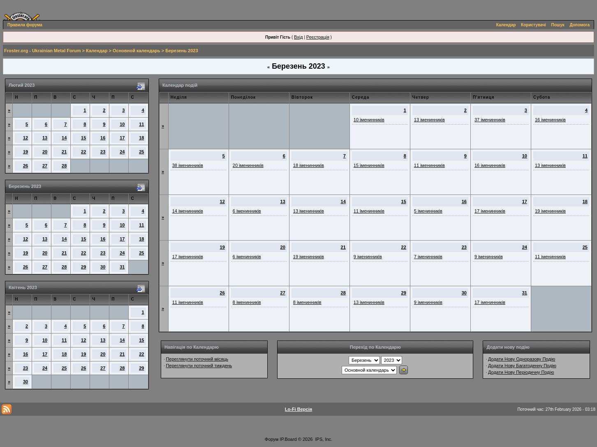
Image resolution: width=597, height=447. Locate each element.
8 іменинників (247, 302)
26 (25, 165)
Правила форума (24, 25)
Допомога (580, 25)
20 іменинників (248, 165)
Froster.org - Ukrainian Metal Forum (42, 50)
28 (64, 165)
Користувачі (533, 25)
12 (25, 137)
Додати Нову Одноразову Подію (521, 359)
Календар (506, 25)
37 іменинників (489, 119)
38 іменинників (187, 165)
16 (102, 137)
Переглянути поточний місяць (197, 359)
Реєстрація (317, 37)
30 (102, 266)
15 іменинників (369, 165)
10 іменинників (369, 119)
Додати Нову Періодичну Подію (521, 372)
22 (83, 151)
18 (141, 137)
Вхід (298, 37)
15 (83, 137)
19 (25, 151)
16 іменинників (550, 119)
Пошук (558, 25)
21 (64, 151)
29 (83, 266)
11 (141, 124)
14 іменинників (187, 210)
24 (122, 151)
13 (44, 137)
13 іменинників (429, 119)
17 (122, 137)
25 (141, 151)
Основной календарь (136, 50)
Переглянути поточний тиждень (199, 365)
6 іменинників (247, 210)
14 (64, 137)
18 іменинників (308, 165)
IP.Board (288, 439)
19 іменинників (550, 210)
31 (122, 266)
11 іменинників (429, 165)
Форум (271, 439)
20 (44, 151)
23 (102, 151)
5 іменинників (428, 210)
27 (44, 165)
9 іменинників (368, 256)
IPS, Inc (323, 439)
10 (122, 124)
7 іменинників (428, 256)
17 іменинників (489, 210)
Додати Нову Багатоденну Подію (522, 365)
